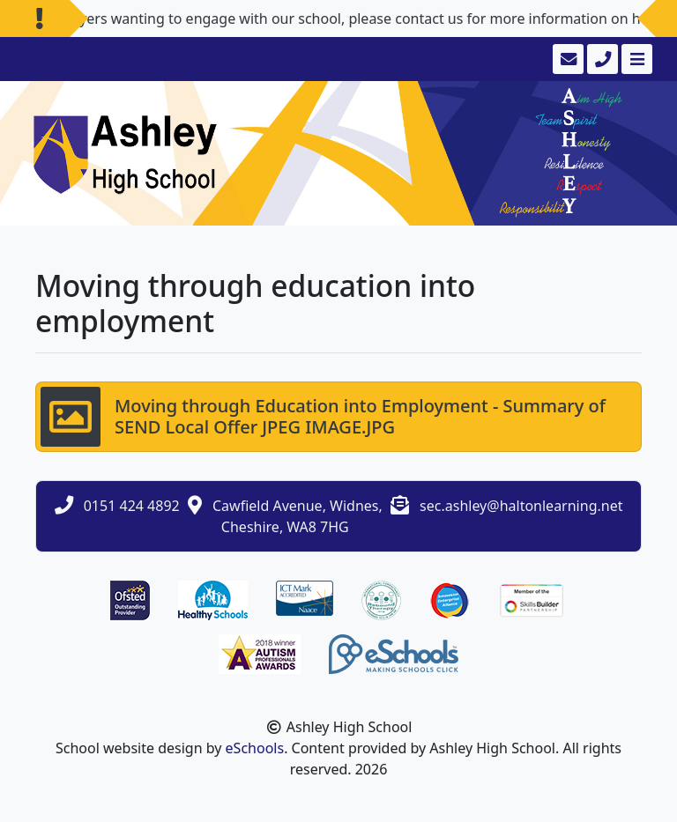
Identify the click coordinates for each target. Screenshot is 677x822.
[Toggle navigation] (635, 59)
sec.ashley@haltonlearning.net (521, 505)
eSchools (255, 748)
